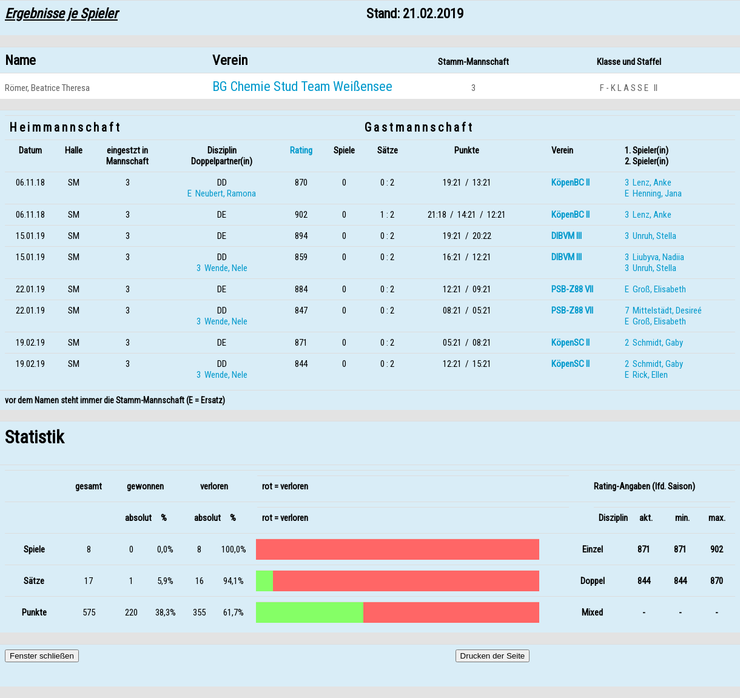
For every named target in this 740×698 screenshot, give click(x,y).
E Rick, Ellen (646, 374)
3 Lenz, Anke (648, 182)
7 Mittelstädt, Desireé (663, 310)
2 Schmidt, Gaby (654, 342)
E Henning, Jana (653, 193)
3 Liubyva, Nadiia (654, 257)
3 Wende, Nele (222, 268)
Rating (301, 150)
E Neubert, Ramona (221, 193)
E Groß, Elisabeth (655, 289)
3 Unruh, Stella (650, 235)
